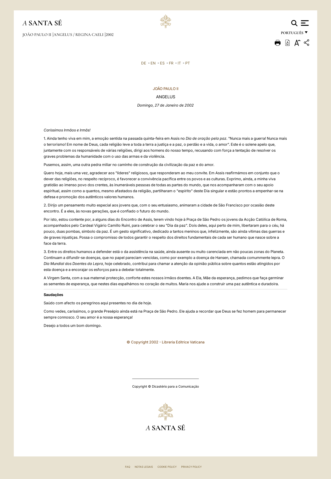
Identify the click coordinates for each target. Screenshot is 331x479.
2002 (110, 34)
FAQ (127, 466)
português (291, 34)
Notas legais (144, 466)
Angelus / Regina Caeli (79, 34)
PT (187, 63)
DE (143, 63)
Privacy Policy (191, 466)
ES (162, 63)
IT (179, 63)
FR (171, 63)
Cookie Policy (167, 466)
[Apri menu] (304, 23)
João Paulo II (37, 34)
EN (153, 63)
